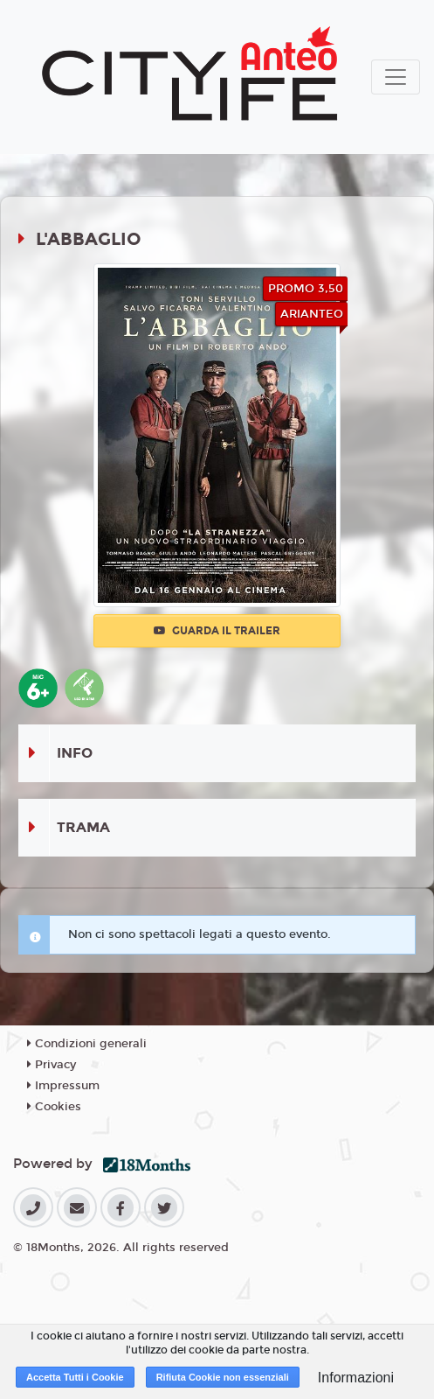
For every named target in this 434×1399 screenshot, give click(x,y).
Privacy (51, 1065)
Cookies (54, 1107)
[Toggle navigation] (395, 76)
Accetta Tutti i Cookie (75, 1377)
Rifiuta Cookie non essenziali (222, 1377)
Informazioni (356, 1377)
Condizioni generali (87, 1044)
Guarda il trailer (217, 631)
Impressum (63, 1086)
